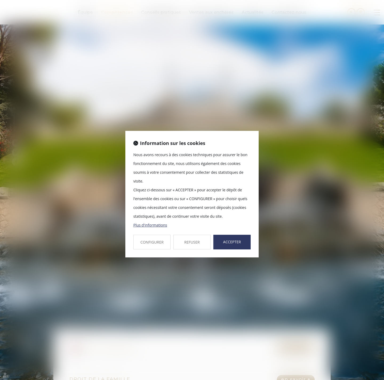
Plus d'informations (150, 225)
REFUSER (192, 242)
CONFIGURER (152, 242)
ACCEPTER (232, 241)
